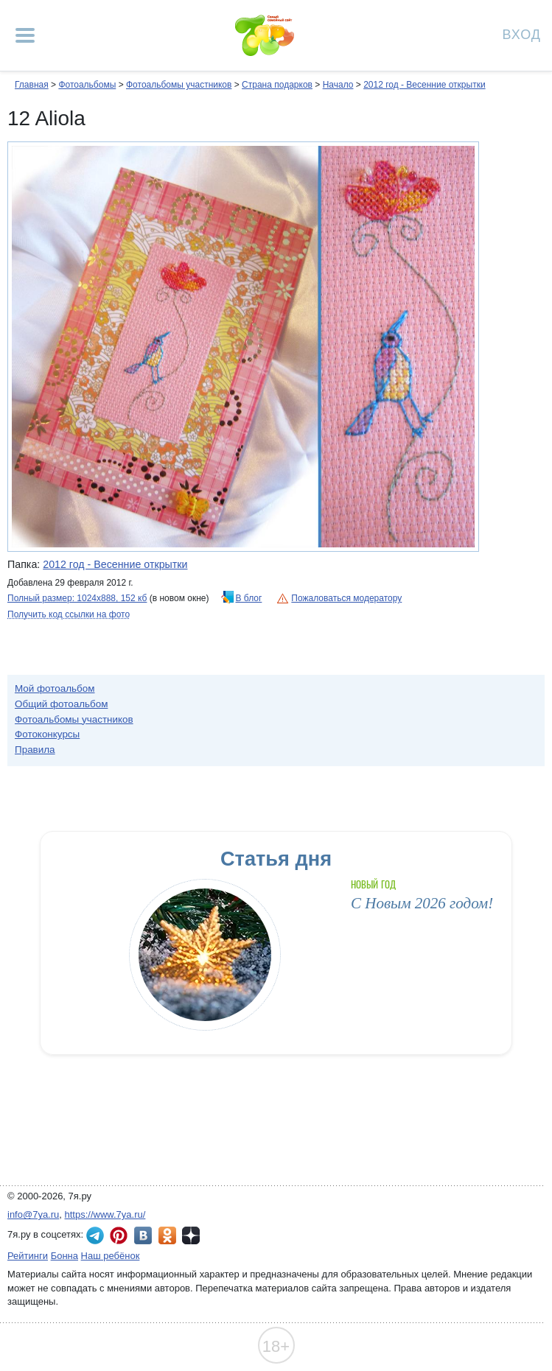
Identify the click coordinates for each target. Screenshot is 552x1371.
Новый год (373, 884)
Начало (338, 85)
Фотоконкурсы (47, 734)
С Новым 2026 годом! (422, 903)
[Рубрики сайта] (25, 35)
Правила (35, 749)
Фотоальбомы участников (178, 85)
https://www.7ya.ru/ (105, 1214)
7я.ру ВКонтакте (143, 1235)
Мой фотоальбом (55, 688)
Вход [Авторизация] (522, 33)
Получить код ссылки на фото (68, 614)
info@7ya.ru (33, 1214)
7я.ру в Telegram (95, 1235)
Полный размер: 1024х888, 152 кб (77, 598)
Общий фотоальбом (61, 703)
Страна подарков (277, 85)
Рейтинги (27, 1255)
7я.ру (191, 1235)
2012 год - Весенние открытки (424, 85)
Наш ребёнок (110, 1255)
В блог (249, 598)
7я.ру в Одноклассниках (167, 1235)
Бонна (64, 1255)
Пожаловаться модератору (346, 598)
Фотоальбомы (87, 85)
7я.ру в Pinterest (118, 1235)
